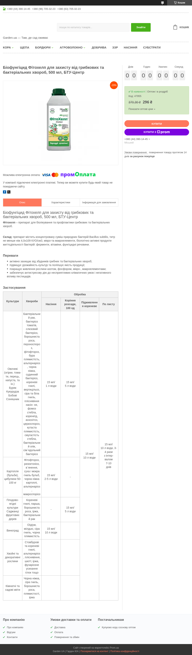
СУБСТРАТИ (152, 47)
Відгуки (11, 632)
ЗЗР (115, 47)
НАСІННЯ (130, 47)
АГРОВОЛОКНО (71, 47)
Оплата (58, 632)
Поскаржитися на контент (94, 651)
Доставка (59, 627)
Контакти (12, 637)
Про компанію (15, 627)
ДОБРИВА (99, 47)
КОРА (7, 47)
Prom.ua (114, 647)
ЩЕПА (24, 47)
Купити (157, 123)
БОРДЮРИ (42, 47)
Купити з (157, 132)
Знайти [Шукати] (141, 27)
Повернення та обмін (66, 637)
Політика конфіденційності (124, 651)
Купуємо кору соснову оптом (119, 627)
